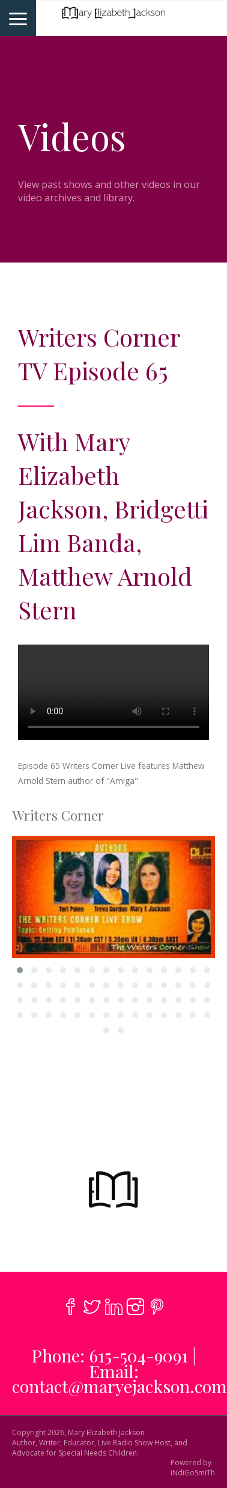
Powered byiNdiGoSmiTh (193, 1468)
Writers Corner (58, 815)
